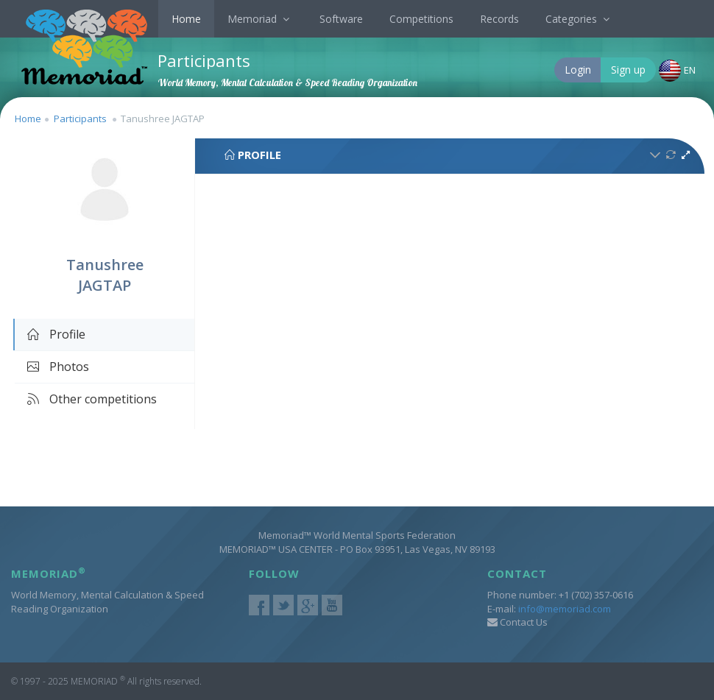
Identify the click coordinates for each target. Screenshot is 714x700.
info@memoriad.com (564, 608)
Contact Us (517, 622)
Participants (80, 118)
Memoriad (260, 19)
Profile (55, 334)
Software (341, 19)
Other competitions (91, 399)
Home (186, 19)
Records (499, 19)
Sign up (628, 70)
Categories (579, 19)
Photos (57, 366)
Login (578, 70)
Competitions (421, 19)
